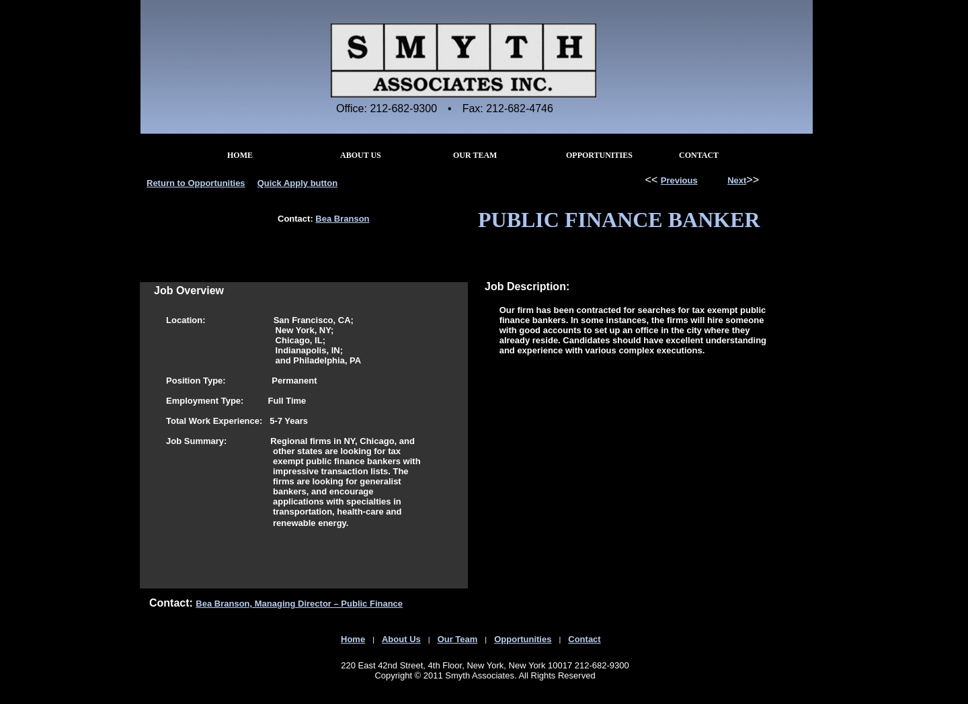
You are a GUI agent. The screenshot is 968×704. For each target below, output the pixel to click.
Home (353, 639)
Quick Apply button (297, 183)
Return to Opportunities (196, 183)
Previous (679, 180)
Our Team (458, 639)
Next (736, 180)
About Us (401, 639)
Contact (584, 639)
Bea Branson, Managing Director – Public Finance (299, 604)
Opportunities (522, 639)
